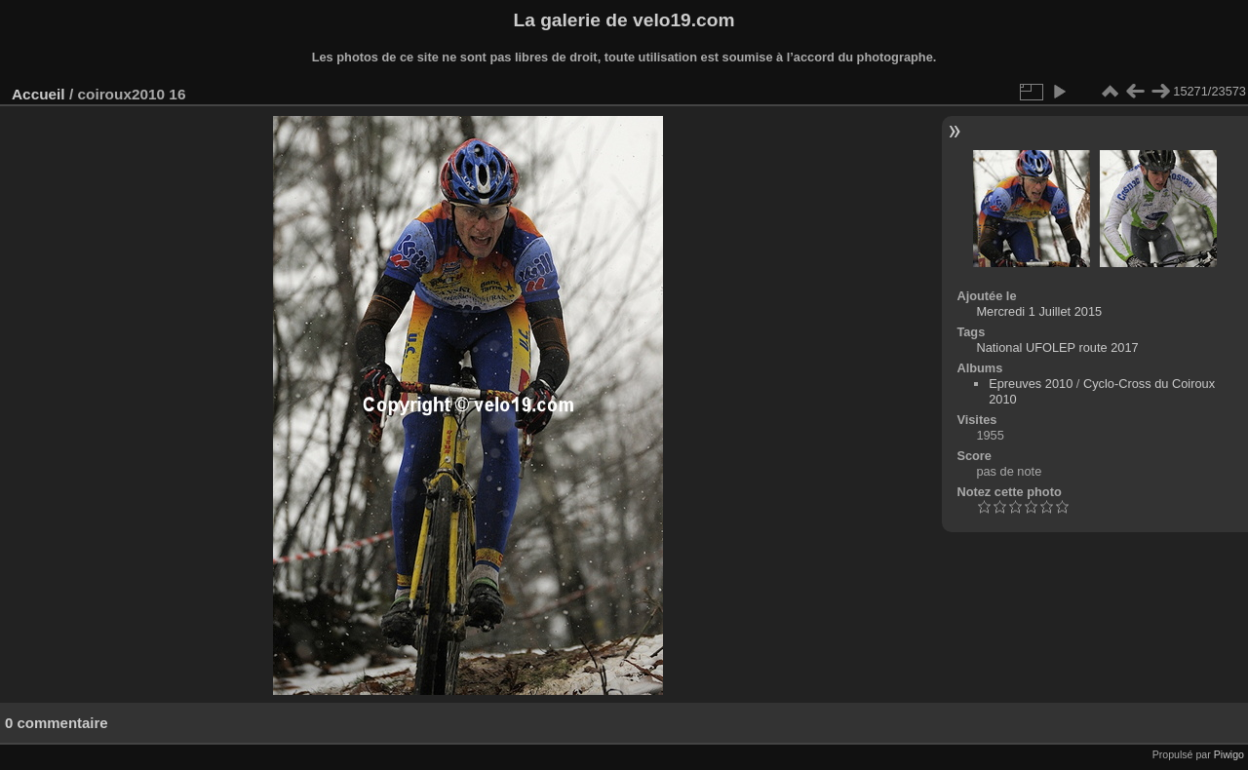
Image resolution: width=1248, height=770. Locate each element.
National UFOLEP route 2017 (1057, 347)
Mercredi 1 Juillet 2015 (1039, 311)
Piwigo (1229, 754)
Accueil (38, 94)
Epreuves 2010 (1030, 383)
